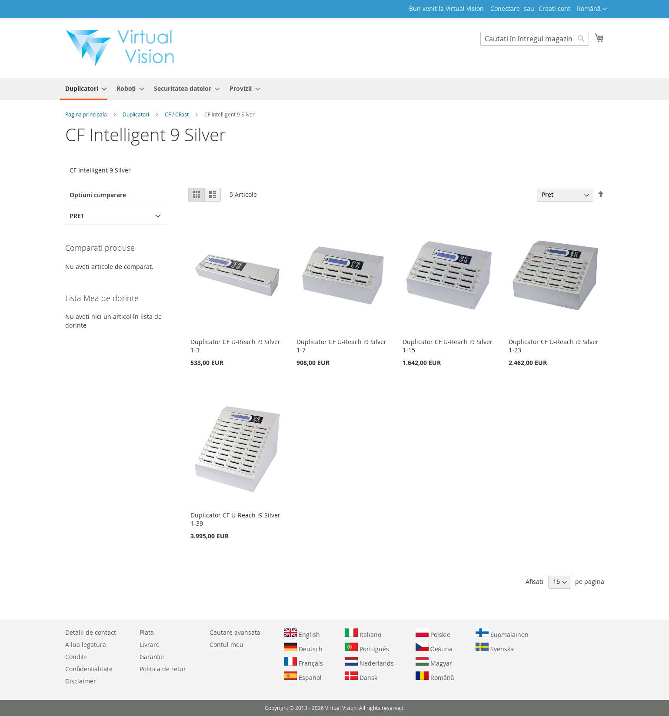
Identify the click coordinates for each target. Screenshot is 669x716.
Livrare (150, 644)
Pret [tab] (77, 216)
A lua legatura (85, 644)
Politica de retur (163, 669)
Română (435, 676)
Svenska (495, 648)
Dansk (361, 676)
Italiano (363, 633)
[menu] (335, 89)
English (302, 633)
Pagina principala (86, 114)
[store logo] (124, 47)
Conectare (505, 8)
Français (303, 662)
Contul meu (226, 644)
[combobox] (534, 39)
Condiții (76, 657)
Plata (147, 632)
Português (367, 648)
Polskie (433, 633)
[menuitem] (83, 89)
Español (303, 676)
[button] (592, 9)
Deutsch (303, 648)
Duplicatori (136, 114)
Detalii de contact (90, 632)
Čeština (434, 648)
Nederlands (369, 662)
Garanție (152, 657)
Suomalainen (502, 633)
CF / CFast (177, 114)
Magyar (434, 662)
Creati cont (554, 8)
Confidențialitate (89, 669)
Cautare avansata (235, 632)
